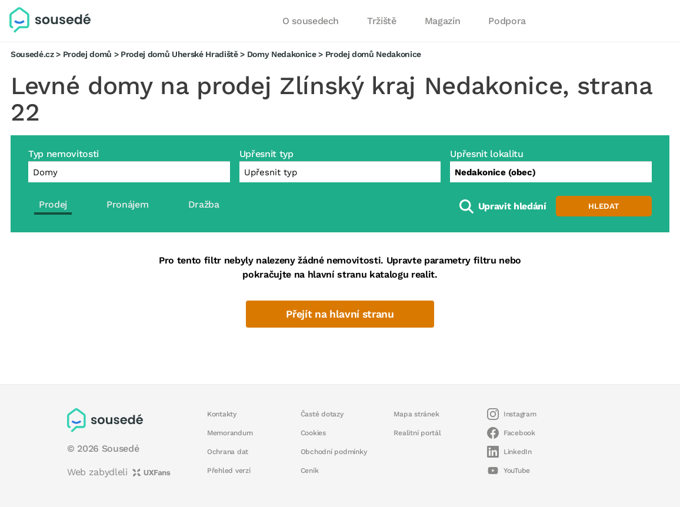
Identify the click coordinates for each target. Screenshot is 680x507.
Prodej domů (87, 54)
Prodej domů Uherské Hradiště (179, 54)
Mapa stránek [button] (416, 414)
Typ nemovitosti (63, 153)
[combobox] (551, 171)
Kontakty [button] (221, 414)
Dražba (203, 204)
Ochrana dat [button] (227, 452)
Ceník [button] (310, 470)
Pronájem (127, 204)
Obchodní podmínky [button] (334, 452)
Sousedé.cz (32, 54)
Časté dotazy (322, 414)
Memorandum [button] (229, 433)
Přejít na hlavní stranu (340, 314)
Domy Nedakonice (281, 54)
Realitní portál (417, 433)
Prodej (53, 204)
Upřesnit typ (266, 153)
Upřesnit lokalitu (486, 153)
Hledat (603, 206)
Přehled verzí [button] (229, 470)
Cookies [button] (313, 433)
